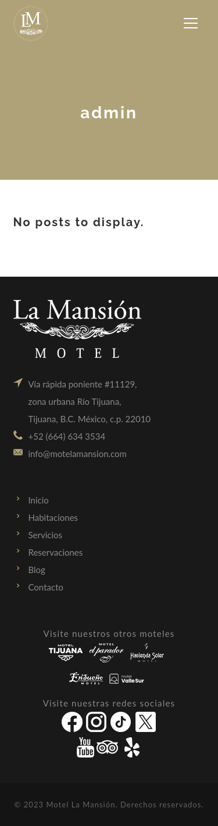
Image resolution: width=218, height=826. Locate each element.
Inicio (38, 500)
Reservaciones (55, 552)
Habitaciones (53, 517)
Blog (36, 569)
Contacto (45, 587)
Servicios (45, 535)
